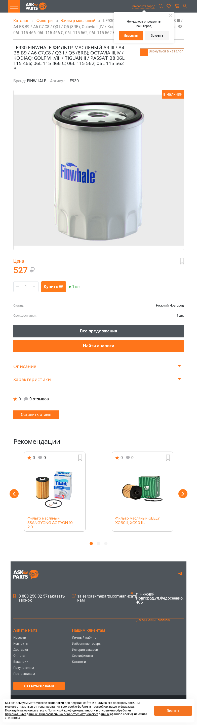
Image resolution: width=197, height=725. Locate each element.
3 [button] (105, 543)
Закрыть (157, 35)
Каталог (21, 20)
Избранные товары (86, 643)
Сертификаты (82, 656)
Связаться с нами (39, 686)
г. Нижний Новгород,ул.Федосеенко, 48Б (157, 598)
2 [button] (98, 543)
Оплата (19, 656)
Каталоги (79, 662)
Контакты (20, 643)
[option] (55, 492)
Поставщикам (24, 674)
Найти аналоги (98, 345)
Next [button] (184, 493)
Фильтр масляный (78, 20)
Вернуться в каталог (165, 49)
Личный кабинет (85, 637)
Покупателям (23, 668)
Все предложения (98, 331)
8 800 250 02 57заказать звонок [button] (39, 598)
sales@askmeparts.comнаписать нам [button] (104, 598)
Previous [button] (12, 493)
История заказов (85, 649)
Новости (19, 637)
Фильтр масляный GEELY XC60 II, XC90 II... (137, 520)
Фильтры (45, 20)
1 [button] (91, 543)
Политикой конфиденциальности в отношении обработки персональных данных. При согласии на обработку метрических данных (68, 712)
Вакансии (20, 662)
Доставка (20, 649)
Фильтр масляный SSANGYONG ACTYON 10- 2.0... (50, 521)
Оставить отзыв (36, 414)
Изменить (131, 35)
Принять (173, 710)
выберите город (143, 6)
